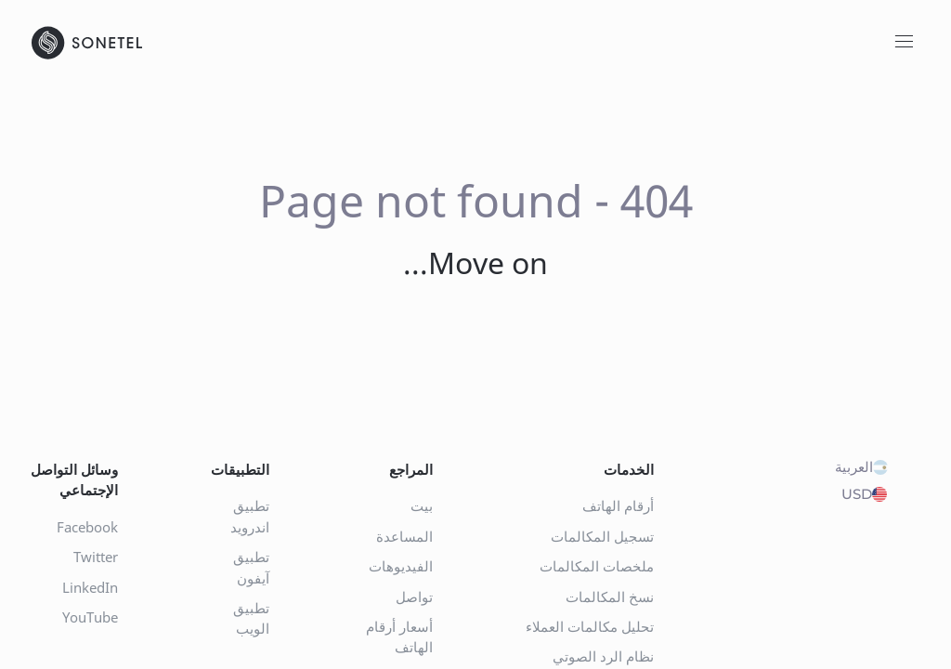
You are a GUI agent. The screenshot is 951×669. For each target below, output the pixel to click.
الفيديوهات (401, 566)
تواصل (414, 596)
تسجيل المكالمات (602, 536)
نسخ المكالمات (610, 596)
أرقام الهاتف (618, 505)
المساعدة (404, 536)
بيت (421, 505)
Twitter (95, 556)
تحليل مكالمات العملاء (590, 626)
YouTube (90, 617)
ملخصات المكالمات (597, 566)
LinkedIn (90, 587)
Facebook (87, 527)
